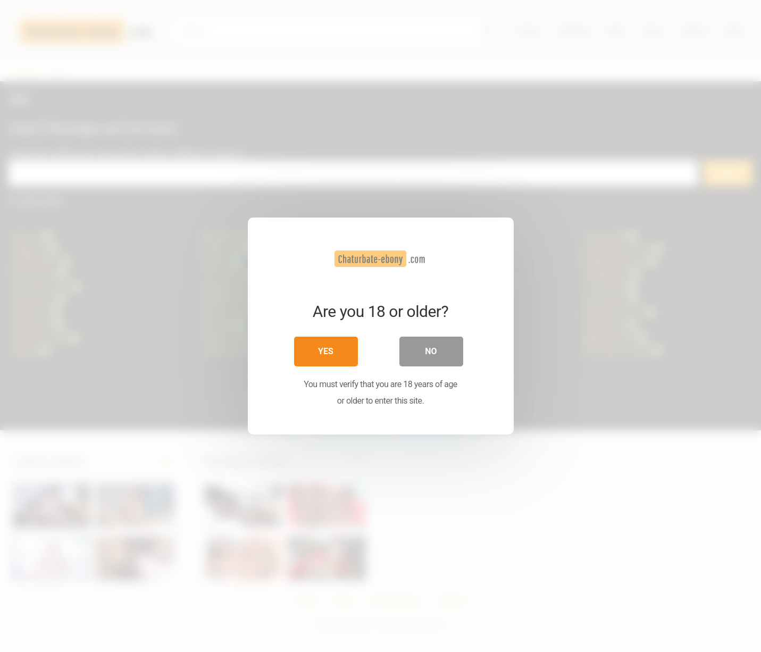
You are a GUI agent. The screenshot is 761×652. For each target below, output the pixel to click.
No (431, 351)
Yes (325, 351)
